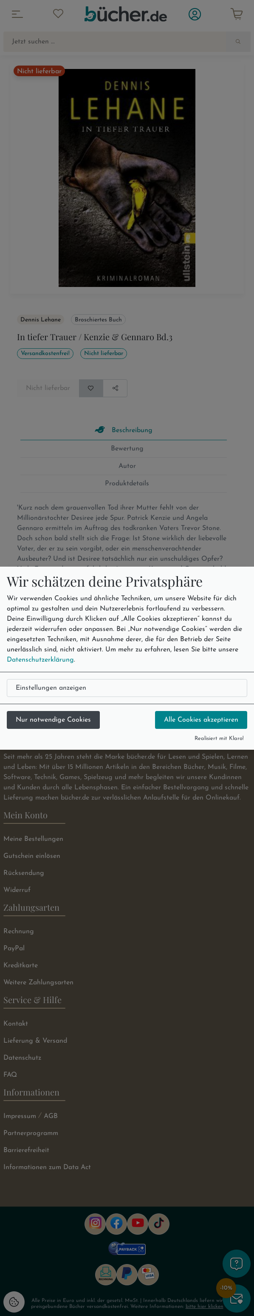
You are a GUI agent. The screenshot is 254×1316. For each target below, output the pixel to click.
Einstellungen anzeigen (51, 688)
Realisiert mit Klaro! (219, 738)
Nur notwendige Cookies (53, 720)
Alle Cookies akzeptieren (201, 720)
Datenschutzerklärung (40, 660)
